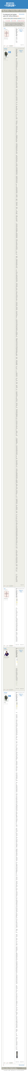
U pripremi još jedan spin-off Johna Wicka (14, 25)
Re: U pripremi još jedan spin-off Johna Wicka (16, 593)
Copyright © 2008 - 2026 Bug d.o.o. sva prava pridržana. (14, 1070)
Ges (5, 28)
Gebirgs (6, 48)
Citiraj (21, 31)
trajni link (22, 44)
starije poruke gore (21, 20)
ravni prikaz (14, 20)
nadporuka (22, 644)
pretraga (6, 10)
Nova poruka (21, 14)
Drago (5, 648)
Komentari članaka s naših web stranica (9, 1068)
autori (3, 10)
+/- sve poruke (7, 20)
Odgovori (21, 29)
